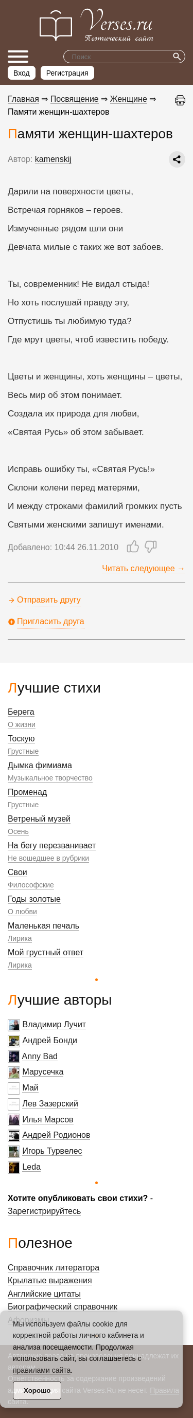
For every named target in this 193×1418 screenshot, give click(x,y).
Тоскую (21, 738)
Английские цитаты (44, 1293)
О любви (22, 911)
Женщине (128, 99)
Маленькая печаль (43, 925)
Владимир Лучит (54, 1024)
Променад (27, 792)
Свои (17, 872)
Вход (21, 73)
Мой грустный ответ (45, 952)
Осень (18, 831)
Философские (31, 885)
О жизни (22, 724)
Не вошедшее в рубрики (48, 858)
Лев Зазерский (50, 1103)
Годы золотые (34, 899)
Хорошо (37, 1390)
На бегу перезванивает (52, 845)
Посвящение (74, 99)
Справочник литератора (53, 1267)
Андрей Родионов (56, 1135)
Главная (23, 99)
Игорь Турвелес (52, 1151)
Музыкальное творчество (50, 778)
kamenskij (53, 159)
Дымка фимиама (40, 765)
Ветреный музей (39, 818)
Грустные (23, 751)
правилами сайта (42, 1370)
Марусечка (42, 1071)
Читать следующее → (143, 568)
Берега (21, 711)
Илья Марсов (47, 1119)
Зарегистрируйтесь (44, 1211)
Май (30, 1087)
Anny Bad (40, 1056)
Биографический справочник (62, 1306)
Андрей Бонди (49, 1040)
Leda (31, 1166)
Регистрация (67, 73)
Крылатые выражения (50, 1280)
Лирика (20, 938)
